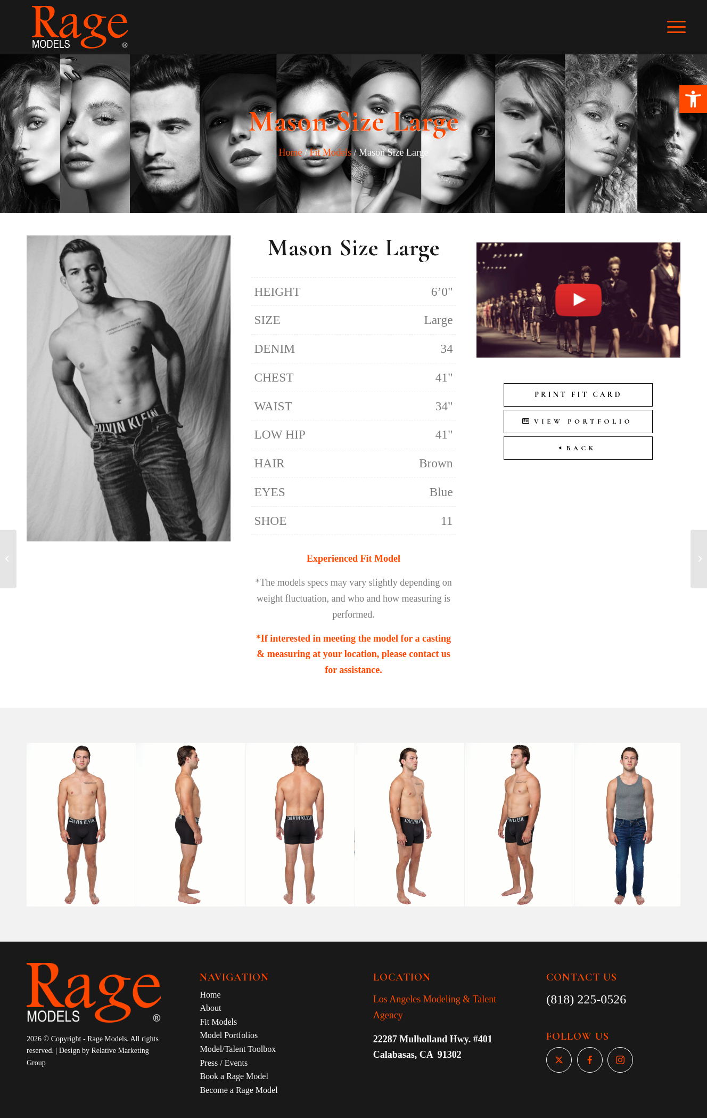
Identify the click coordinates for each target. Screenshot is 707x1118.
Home (290, 152)
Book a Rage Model (234, 1076)
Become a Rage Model (238, 1090)
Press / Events (224, 1062)
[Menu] (683, 27)
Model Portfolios (229, 1035)
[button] (693, 99)
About (210, 1007)
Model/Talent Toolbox (238, 1049)
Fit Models (330, 152)
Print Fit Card (578, 394)
